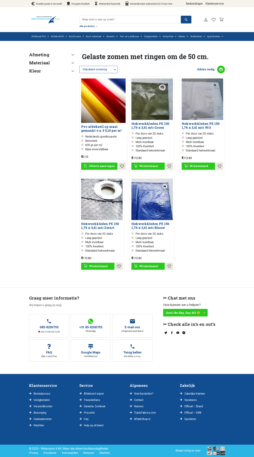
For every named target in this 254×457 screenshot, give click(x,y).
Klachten (39, 425)
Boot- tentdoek (93, 36)
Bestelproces (42, 393)
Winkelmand (148, 166)
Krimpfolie (168, 36)
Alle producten (87, 26)
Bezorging (40, 412)
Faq (86, 419)
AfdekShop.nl (142, 419)
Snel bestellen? (143, 393)
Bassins (111, 36)
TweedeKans (92, 400)
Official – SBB (192, 412)
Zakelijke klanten (194, 393)
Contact (138, 400)
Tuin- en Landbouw (129, 36)
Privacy (33, 453)
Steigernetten (151, 36)
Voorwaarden (70, 453)
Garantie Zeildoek (94, 406)
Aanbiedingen (194, 3)
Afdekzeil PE (57, 36)
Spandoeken (213, 36)
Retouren (88, 453)
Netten (182, 36)
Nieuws (138, 406)
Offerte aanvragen (102, 166)
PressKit (89, 412)
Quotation (190, 419)
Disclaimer (50, 453)
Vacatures (190, 400)
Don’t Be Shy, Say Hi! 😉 (183, 313)
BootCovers (75, 36)
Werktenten (196, 36)
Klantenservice (214, 3)
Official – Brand (193, 406)
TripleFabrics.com (145, 412)
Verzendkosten (43, 406)
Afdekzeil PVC (38, 36)
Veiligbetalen (42, 400)
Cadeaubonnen (43, 419)
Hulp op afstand (93, 425)
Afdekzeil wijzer (94, 393)
